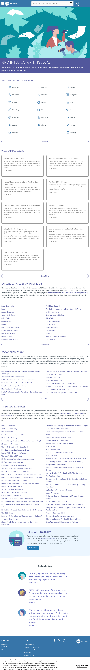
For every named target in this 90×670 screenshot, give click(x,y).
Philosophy (15, 117)
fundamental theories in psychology (75, 293)
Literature (15, 132)
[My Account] (79, 3)
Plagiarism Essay (51, 455)
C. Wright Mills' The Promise (11, 495)
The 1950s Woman (7, 513)
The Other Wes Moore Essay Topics (58, 389)
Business (44, 87)
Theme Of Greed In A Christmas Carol (14, 447)
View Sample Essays (12, 150)
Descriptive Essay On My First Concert (59, 437)
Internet (43, 102)
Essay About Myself (8, 426)
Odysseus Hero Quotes (9, 519)
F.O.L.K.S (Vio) (50, 446)
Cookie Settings (29, 658)
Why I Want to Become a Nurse (57, 440)
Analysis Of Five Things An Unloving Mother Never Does (21, 474)
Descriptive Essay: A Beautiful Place (13, 465)
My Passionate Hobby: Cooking (12, 462)
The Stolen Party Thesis (54, 374)
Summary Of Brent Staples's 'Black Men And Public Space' (21, 516)
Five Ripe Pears (51, 330)
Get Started (33, 548)
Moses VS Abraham (52, 493)
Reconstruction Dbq (53, 377)
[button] (3, 3)
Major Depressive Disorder (10, 327)
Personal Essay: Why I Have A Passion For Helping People (21, 441)
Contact (4, 647)
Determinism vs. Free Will (10, 339)
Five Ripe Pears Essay (53, 476)
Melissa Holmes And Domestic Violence (15, 471)
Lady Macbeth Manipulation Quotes (14, 386)
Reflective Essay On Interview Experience (60, 516)
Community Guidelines (32, 647)
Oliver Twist (50, 318)
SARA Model (5, 318)
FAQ (2, 649)
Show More (45, 276)
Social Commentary (8, 306)
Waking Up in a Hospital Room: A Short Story (17, 498)
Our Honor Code (30, 650)
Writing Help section (48, 538)
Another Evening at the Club (56, 336)
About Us (4, 644)
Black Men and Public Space (55, 315)
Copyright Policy (29, 644)
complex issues (6, 415)
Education (44, 95)
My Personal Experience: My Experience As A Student (64, 504)
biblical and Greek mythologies (72, 413)
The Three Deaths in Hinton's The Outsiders (16, 468)
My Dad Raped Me (7, 432)
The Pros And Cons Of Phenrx (11, 456)
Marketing (15, 110)
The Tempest (50, 339)
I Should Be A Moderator (10, 444)
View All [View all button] (45, 141)
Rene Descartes (6, 336)
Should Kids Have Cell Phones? (12, 489)
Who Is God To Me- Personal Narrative (59, 452)
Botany (3, 324)
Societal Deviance (7, 312)
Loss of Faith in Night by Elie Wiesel (13, 453)
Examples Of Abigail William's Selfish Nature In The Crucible (67, 386)
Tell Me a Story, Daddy (9, 429)
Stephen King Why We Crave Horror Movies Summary (64, 461)
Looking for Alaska (52, 312)
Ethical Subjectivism (8, 333)
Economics (15, 95)
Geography (73, 95)
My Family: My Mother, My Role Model (59, 490)
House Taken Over (52, 327)
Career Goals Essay (8, 315)
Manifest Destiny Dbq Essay (11, 389)
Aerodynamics (6, 321)
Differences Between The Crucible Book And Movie (63, 519)
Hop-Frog (49, 333)
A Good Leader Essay (53, 449)
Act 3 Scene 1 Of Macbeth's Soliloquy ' (14, 492)
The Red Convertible (53, 321)
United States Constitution (10, 330)
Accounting (15, 87)
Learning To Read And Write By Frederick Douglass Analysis (22, 501)
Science (14, 125)
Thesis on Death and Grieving (56, 513)
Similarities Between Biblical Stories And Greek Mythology (21, 510)
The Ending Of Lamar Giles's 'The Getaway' (61, 383)
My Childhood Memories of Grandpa (14, 480)
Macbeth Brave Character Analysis (58, 501)
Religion (72, 117)
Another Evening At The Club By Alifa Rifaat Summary (64, 473)
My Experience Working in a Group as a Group (17, 459)
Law (71, 102)
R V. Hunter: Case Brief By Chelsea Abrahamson (18, 380)
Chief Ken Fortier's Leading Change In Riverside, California (66, 371)
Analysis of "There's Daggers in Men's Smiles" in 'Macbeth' (21, 477)
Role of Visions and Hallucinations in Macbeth (62, 522)
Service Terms (29, 655)
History (43, 125)
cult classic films (54, 293)
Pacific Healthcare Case (54, 380)
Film (42, 110)
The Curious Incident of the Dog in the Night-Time (63, 309)
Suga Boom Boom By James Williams (14, 435)
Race (3, 309)
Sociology (73, 132)
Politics (14, 102)
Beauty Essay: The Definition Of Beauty (59, 443)
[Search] (71, 4)
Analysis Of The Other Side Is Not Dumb (15, 486)
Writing (72, 125)
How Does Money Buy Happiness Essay (15, 450)
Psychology (44, 117)
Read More (8, 171)
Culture (72, 87)
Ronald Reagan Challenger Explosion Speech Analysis (20, 483)
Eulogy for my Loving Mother (56, 465)
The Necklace (50, 324)
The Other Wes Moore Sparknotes (13, 377)
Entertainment (74, 110)
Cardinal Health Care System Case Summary (61, 392)
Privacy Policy (28, 652)
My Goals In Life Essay (9, 438)
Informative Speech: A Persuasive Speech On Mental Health (67, 458)
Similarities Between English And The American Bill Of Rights (67, 426)
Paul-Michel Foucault (53, 306)
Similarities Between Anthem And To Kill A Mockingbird (20, 383)
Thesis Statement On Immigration (58, 429)
